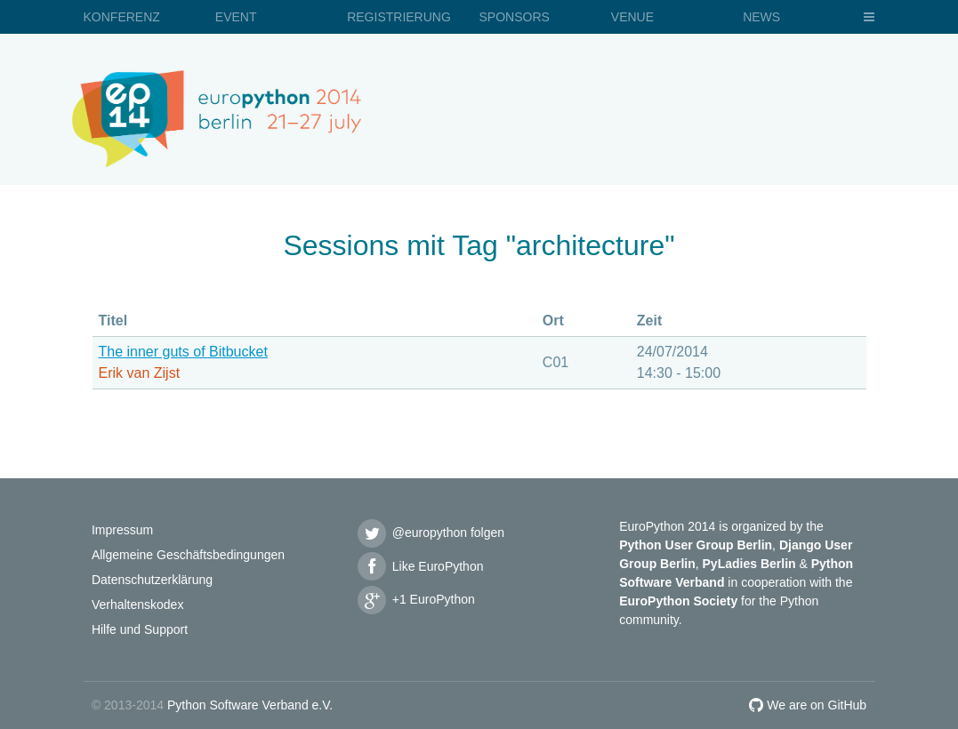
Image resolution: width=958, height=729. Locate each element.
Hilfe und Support (140, 629)
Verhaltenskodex (138, 604)
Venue (632, 17)
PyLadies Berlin (749, 564)
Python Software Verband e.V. (250, 705)
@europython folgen (430, 532)
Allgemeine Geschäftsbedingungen (188, 555)
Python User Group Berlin (695, 545)
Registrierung (399, 17)
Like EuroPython (420, 566)
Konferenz (122, 17)
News (761, 17)
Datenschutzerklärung (152, 580)
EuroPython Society (678, 601)
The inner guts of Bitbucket (183, 351)
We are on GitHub (807, 705)
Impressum (122, 530)
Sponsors (514, 17)
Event (236, 17)
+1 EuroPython (415, 599)
